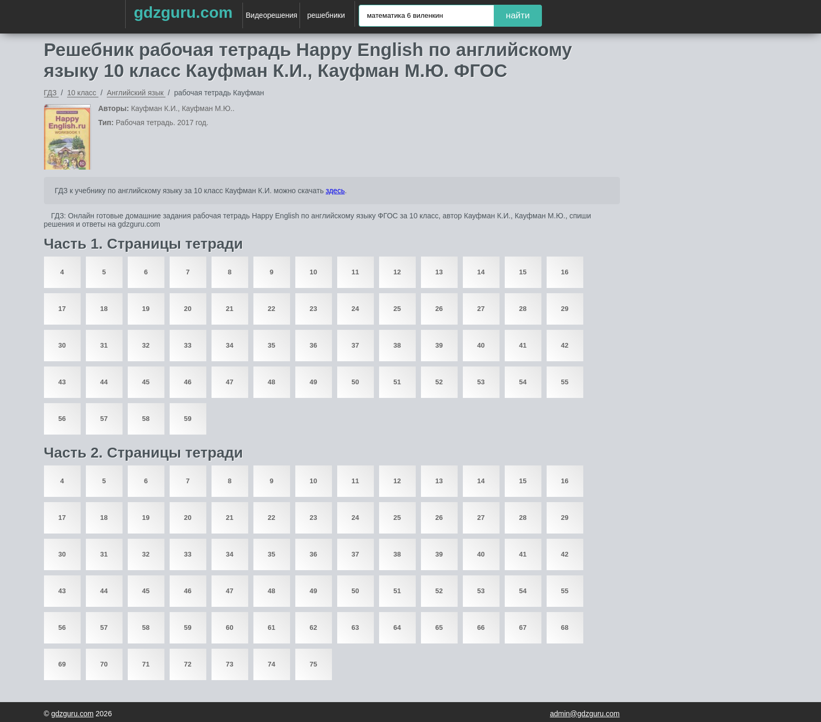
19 (145, 309)
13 (438, 272)
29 (564, 309)
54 (522, 382)
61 (271, 627)
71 (145, 664)
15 (522, 272)
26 (438, 309)
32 (145, 345)
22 (271, 309)
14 (480, 272)
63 (355, 627)
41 (522, 345)
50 (355, 382)
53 (480, 382)
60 (229, 627)
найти (518, 15)
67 (522, 627)
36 (313, 345)
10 (313, 272)
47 (229, 382)
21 (229, 309)
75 (313, 664)
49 (313, 382)
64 (397, 627)
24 (355, 309)
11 (355, 272)
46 (187, 382)
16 (564, 272)
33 (187, 345)
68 (564, 627)
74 (271, 664)
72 (187, 664)
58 (145, 419)
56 (61, 419)
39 (438, 345)
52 (438, 382)
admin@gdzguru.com (584, 713)
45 (145, 382)
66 (480, 627)
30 (61, 345)
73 (229, 664)
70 (103, 664)
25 (397, 309)
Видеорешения (271, 15)
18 (103, 309)
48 (271, 382)
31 (103, 345)
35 (271, 345)
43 (61, 382)
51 (397, 382)
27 (480, 309)
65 (438, 627)
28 (522, 309)
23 (313, 309)
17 (61, 309)
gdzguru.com (183, 12)
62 (313, 627)
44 (103, 382)
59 (187, 419)
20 (187, 309)
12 (397, 272)
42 (564, 345)
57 (103, 419)
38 (397, 345)
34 (229, 345)
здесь (335, 190)
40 (480, 345)
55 (564, 382)
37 (355, 345)
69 (61, 664)
